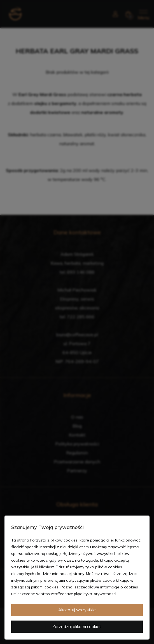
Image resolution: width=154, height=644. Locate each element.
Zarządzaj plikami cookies (77, 626)
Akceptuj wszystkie (77, 609)
